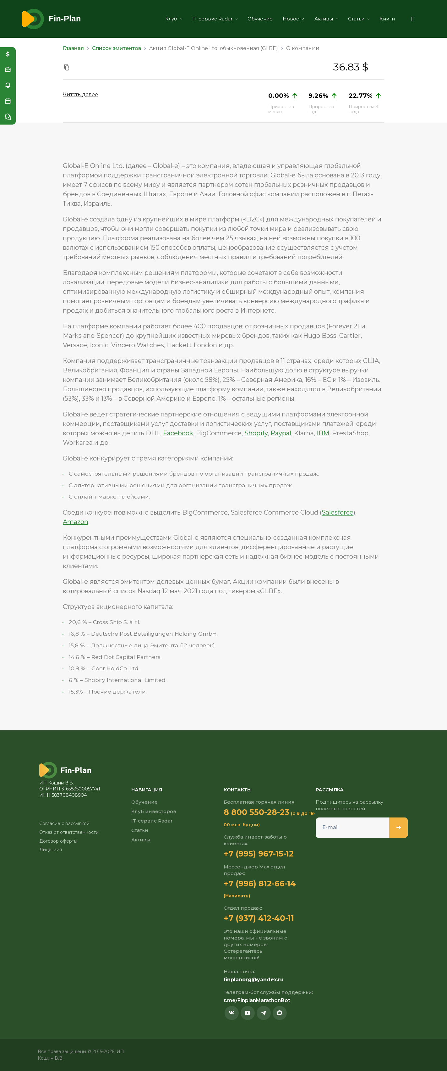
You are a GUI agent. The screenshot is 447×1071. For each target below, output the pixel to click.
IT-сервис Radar (214, 19)
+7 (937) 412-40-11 (259, 918)
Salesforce (337, 512)
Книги (387, 19)
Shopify (256, 433)
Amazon (75, 522)
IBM (323, 433)
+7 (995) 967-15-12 (259, 853)
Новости (293, 19)
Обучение (260, 19)
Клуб (173, 19)
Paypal (280, 433)
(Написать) (237, 896)
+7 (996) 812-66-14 (260, 883)
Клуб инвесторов (153, 811)
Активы (326, 19)
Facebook (178, 433)
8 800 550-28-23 (256, 812)
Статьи (358, 19)
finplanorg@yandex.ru (254, 980)
